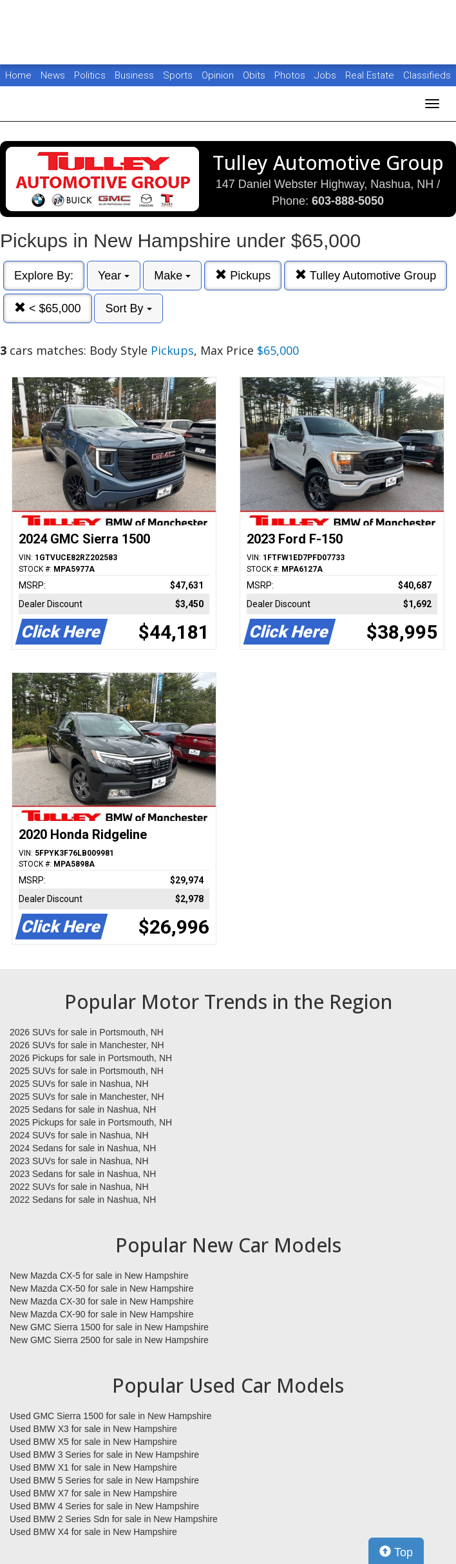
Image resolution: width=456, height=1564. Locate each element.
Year (113, 275)
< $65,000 (47, 308)
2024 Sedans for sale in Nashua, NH (83, 1148)
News (53, 75)
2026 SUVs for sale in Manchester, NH (87, 1045)
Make (172, 275)
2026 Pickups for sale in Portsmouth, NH (91, 1058)
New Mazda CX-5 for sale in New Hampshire (99, 1275)
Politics (90, 75)
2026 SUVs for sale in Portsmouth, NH (87, 1032)
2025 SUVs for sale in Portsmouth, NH (87, 1071)
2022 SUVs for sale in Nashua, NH (79, 1187)
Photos (291, 75)
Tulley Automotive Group (365, 275)
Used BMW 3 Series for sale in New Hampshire (104, 1454)
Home (18, 75)
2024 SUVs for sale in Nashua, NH (79, 1135)
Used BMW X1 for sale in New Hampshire (93, 1467)
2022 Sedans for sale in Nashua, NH (83, 1199)
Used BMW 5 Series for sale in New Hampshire (104, 1480)
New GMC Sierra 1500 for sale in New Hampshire (109, 1327)
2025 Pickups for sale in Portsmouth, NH (91, 1122)
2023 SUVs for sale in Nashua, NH (79, 1161)
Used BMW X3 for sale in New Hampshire (93, 1429)
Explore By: (43, 275)
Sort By (128, 308)
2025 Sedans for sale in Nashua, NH (83, 1109)
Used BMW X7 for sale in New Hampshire (93, 1493)
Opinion (219, 75)
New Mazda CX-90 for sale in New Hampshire (102, 1314)
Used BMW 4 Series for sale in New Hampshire (104, 1506)
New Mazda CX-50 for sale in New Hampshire (102, 1288)
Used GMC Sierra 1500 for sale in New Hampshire (111, 1416)
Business (136, 75)
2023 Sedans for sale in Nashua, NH (83, 1174)
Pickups (243, 275)
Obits (255, 75)
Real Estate (371, 75)
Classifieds (427, 75)
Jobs (326, 75)
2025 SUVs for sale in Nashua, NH (79, 1084)
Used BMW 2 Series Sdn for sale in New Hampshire (114, 1519)
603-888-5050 (348, 200)
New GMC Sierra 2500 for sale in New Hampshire (109, 1340)
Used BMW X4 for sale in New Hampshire (93, 1532)
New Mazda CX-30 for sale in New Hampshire (102, 1301)
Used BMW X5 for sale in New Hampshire (93, 1442)
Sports (179, 75)
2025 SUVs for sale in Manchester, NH (87, 1096)
